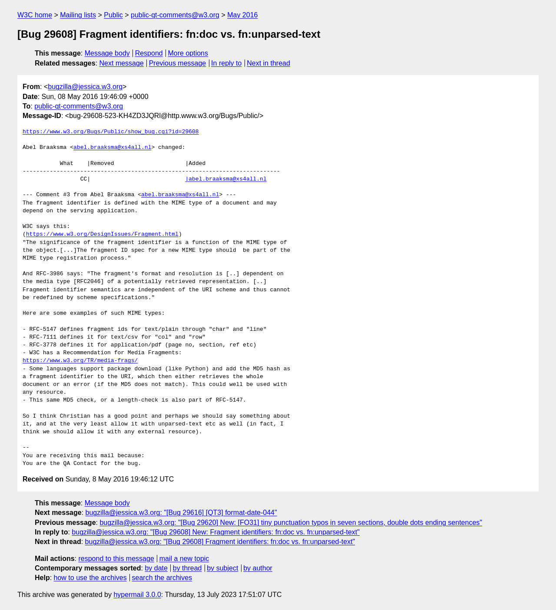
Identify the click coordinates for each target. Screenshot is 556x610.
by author (257, 568)
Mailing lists (78, 15)
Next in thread (268, 63)
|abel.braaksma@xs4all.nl (225, 179)
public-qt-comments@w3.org (175, 15)
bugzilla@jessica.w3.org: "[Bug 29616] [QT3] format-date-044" (181, 512)
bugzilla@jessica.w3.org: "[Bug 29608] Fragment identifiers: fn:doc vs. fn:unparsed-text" (220, 541)
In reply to (226, 63)
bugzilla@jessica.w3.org (85, 86)
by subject (222, 568)
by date (156, 568)
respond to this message (116, 558)
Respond (149, 53)
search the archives (162, 577)
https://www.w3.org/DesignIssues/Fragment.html (102, 234)
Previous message (177, 63)
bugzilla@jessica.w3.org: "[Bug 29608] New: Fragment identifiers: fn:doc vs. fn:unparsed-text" (216, 532)
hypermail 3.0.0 (137, 594)
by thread (187, 568)
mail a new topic (184, 558)
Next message (121, 63)
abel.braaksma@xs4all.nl (112, 148)
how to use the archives (90, 577)
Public (113, 15)
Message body (107, 53)
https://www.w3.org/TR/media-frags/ (80, 361)
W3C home (34, 15)
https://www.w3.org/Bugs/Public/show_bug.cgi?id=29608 (111, 132)
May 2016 (242, 15)
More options (188, 53)
